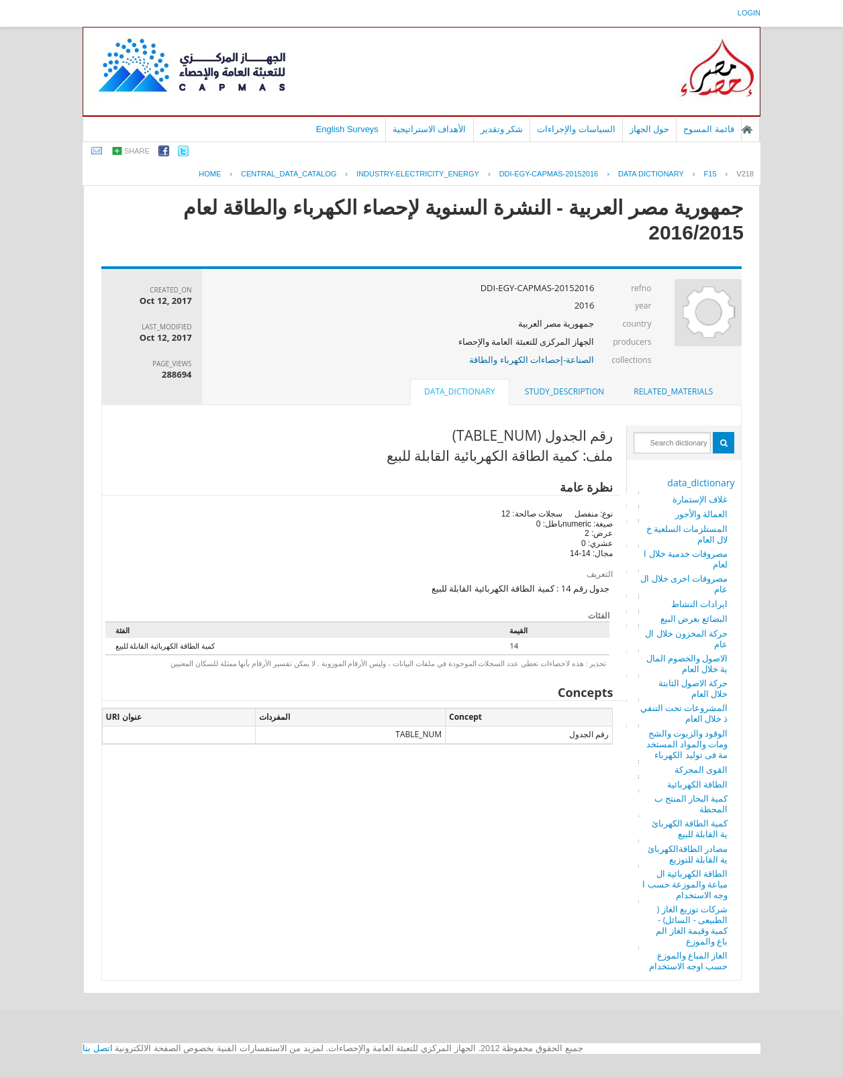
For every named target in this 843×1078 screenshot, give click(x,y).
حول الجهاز (650, 129)
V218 (745, 174)
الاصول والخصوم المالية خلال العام (687, 663)
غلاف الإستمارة (700, 499)
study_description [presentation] (564, 391)
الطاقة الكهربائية (697, 784)
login (749, 13)
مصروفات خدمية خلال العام (686, 559)
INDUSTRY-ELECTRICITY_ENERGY (417, 174)
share (137, 151)
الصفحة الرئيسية (747, 129)
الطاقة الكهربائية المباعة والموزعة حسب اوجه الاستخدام (685, 884)
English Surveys (347, 129)
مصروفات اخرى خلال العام (684, 583)
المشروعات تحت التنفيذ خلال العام (684, 713)
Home (210, 174)
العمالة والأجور (701, 513)
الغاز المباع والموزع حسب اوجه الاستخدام (688, 960)
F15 (710, 174)
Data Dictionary (651, 174)
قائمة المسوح (708, 129)
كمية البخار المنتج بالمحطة (691, 803)
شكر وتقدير (502, 129)
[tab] (673, 392)
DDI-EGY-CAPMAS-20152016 (549, 174)
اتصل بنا (98, 1048)
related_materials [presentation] (673, 391)
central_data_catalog (288, 174)
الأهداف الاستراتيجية (429, 129)
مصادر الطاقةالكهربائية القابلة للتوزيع (688, 854)
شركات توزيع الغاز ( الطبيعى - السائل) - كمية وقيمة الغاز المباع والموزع (692, 925)
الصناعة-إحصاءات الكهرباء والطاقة (531, 360)
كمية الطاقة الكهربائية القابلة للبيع (690, 828)
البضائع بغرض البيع (694, 618)
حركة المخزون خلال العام (686, 638)
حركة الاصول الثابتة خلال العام (693, 688)
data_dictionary (700, 482)
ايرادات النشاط (699, 603)
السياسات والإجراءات (576, 129)
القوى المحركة (701, 769)
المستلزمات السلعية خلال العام (687, 534)
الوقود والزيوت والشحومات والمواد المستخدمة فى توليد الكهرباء (687, 744)
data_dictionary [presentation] (459, 391)
